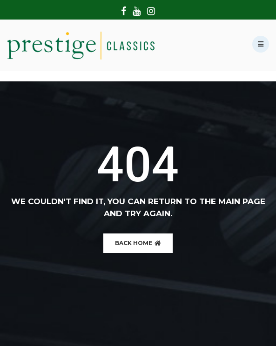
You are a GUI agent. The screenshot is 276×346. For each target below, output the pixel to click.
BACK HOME (138, 243)
